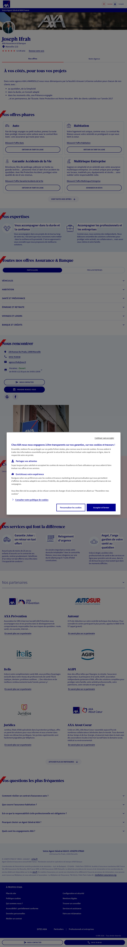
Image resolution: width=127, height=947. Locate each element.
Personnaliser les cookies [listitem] (71, 507)
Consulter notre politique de (31, 499)
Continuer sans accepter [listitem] (104, 438)
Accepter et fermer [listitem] (101, 507)
